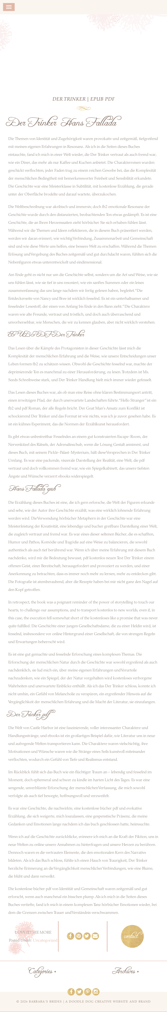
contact (131, 936)
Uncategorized (45, 940)
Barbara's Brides (83, 50)
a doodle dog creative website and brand (108, 1001)
